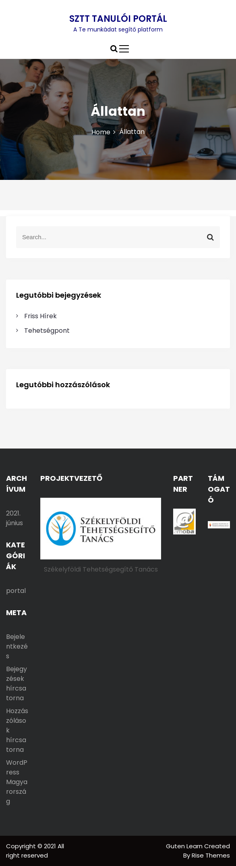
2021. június (14, 518)
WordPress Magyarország (16, 782)
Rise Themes (211, 855)
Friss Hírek (40, 316)
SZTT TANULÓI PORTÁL (118, 19)
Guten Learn (185, 846)
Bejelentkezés (17, 646)
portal (16, 590)
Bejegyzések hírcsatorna (16, 683)
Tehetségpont (47, 330)
